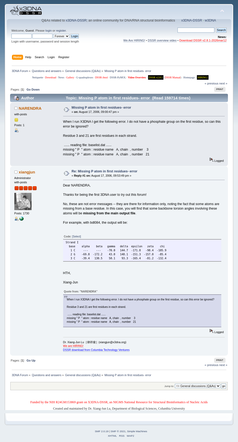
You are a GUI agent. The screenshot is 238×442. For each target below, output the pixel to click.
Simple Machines (137, 431)
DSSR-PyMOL (118, 77)
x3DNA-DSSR (76, 20)
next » (223, 83)
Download (50, 77)
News (61, 77)
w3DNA (210, 20)
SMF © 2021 (118, 431)
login (48, 30)
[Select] (76, 236)
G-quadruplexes (84, 77)
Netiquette (37, 77)
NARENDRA (30, 108)
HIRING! (203, 77)
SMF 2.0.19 (102, 431)
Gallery (70, 77)
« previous (211, 83)
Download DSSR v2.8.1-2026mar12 (203, 40)
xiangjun (27, 172)
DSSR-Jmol (101, 77)
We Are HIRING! (134, 40)
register (61, 30)
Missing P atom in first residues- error (101, 107)
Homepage (189, 77)
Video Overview (137, 77)
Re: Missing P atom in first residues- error (104, 171)
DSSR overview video (162, 40)
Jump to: (169, 386)
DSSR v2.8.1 (156, 77)
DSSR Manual (172, 77)
